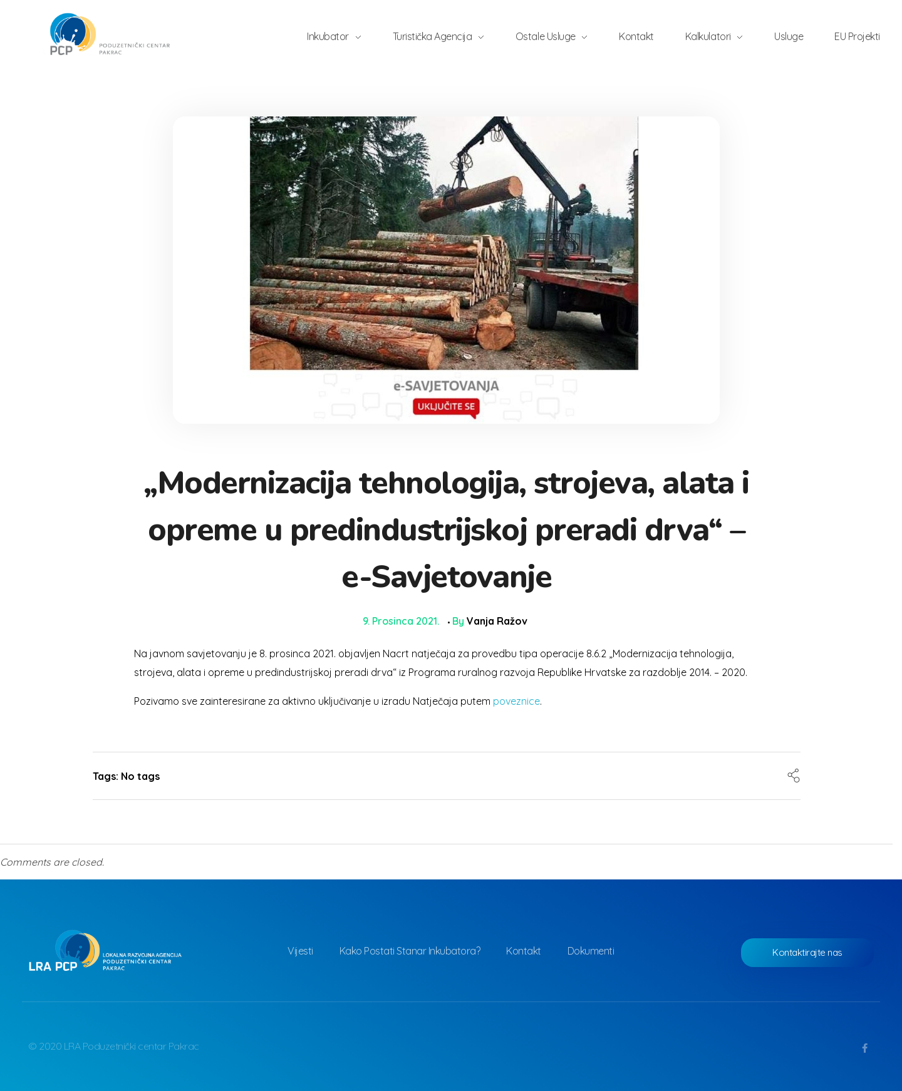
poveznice (516, 701)
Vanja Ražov (497, 621)
